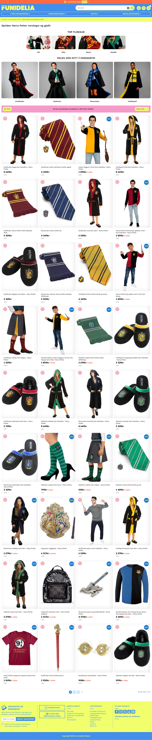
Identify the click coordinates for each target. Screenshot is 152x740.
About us (93, 726)
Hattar (94, 14)
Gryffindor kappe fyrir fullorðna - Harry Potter (18, 168)
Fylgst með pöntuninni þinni (52, 715)
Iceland (93, 724)
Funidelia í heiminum (97, 711)
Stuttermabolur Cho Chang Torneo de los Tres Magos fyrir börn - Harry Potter (131, 613)
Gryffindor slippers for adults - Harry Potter (20, 294)
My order (70, 711)
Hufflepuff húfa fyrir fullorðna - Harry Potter (130, 168)
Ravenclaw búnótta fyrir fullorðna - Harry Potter (94, 422)
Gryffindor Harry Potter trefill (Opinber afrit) (18, 232)
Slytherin (57, 101)
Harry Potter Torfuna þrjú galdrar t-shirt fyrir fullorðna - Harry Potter (130, 232)
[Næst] (82, 692)
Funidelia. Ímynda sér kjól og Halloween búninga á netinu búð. (18, 8)
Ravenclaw (94, 101)
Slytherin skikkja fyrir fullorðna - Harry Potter (55, 422)
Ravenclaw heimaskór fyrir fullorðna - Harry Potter (18, 486)
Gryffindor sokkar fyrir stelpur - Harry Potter (17, 359)
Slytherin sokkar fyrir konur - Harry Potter (56, 485)
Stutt (8, 109)
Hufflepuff (132, 101)
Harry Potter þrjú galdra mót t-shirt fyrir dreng (130, 295)
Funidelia (4, 19)
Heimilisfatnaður (131, 14)
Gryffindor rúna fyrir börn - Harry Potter (93, 231)
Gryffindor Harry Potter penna (52, 675)
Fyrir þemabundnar (19, 14)
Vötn (63, 52)
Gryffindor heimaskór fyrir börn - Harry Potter (18, 422)
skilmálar (17, 726)
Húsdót (114, 52)
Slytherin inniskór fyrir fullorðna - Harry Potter (130, 422)
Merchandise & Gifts (15, 19)
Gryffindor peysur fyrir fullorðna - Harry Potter (93, 549)
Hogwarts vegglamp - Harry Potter (54, 548)
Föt (38, 52)
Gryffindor (19, 101)
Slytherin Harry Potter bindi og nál (128, 485)
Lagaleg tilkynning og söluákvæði (98, 715)
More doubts (71, 720)
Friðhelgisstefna (96, 718)
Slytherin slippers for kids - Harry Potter (130, 675)
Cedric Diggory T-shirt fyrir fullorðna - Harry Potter (95, 168)
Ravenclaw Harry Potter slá (51, 231)
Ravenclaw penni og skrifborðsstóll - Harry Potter (94, 613)
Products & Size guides (75, 713)
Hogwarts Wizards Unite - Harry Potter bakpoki (55, 613)
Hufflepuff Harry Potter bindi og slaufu (93, 294)
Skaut (88, 52)
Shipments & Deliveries (75, 716)
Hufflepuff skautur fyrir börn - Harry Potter (132, 548)
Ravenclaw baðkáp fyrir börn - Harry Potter (20, 548)
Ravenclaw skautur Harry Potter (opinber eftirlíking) (56, 295)
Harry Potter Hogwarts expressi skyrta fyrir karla (19, 677)
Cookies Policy (95, 720)
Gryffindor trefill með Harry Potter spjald (56, 167)
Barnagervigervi (57, 14)
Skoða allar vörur (144, 692)
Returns (70, 718)
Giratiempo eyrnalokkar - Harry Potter (93, 675)
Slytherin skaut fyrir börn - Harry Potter (18, 612)
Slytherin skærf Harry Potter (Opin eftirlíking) (91, 359)
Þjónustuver (52, 707)
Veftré (92, 722)
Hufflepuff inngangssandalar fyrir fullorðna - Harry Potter (132, 359)
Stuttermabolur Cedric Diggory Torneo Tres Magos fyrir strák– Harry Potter (57, 359)
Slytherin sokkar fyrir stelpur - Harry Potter (94, 485)
